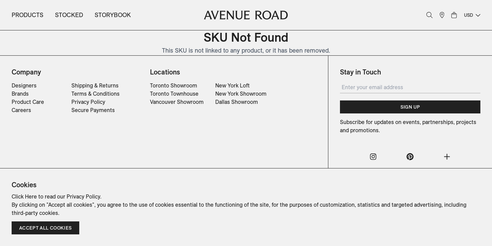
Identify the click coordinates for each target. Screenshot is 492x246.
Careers (21, 110)
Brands (20, 93)
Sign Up (410, 107)
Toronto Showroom (173, 85)
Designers (24, 85)
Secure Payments (93, 110)
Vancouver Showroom (177, 101)
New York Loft (232, 85)
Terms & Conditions (95, 93)
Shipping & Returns (95, 85)
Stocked (69, 15)
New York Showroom (240, 93)
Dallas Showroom (236, 101)
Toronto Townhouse (174, 93)
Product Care (28, 101)
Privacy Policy (88, 101)
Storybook (113, 15)
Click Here (24, 196)
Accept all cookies (45, 228)
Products (27, 15)
